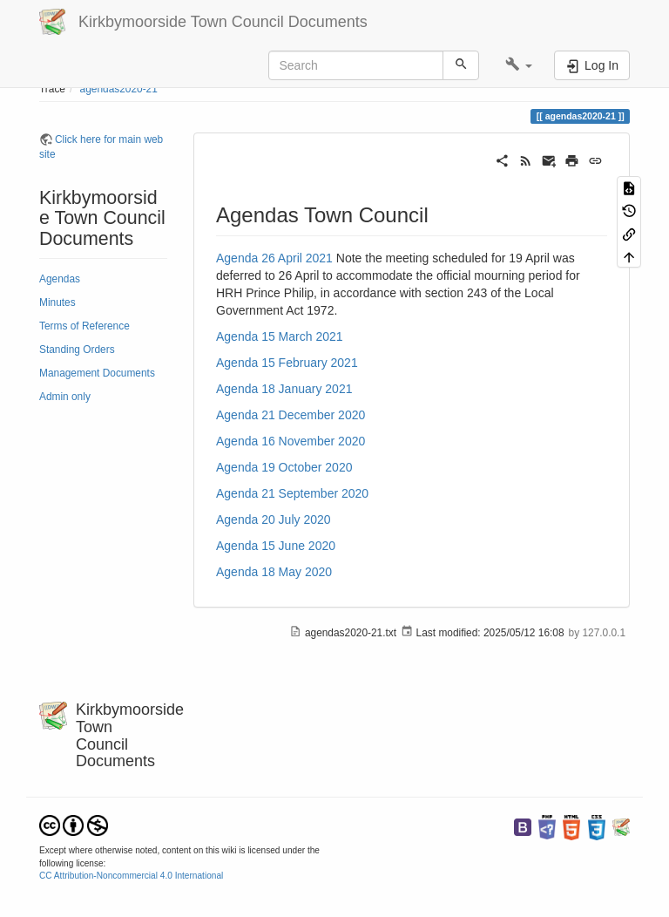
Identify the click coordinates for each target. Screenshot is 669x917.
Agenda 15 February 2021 (287, 363)
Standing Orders (77, 349)
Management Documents (97, 373)
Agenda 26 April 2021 (274, 258)
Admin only (65, 397)
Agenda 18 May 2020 (274, 572)
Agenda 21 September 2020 (292, 493)
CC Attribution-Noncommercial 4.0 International (131, 875)
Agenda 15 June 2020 (275, 546)
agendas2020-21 (119, 89)
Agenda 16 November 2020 (290, 441)
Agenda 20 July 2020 (273, 519)
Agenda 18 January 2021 (284, 389)
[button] (518, 65)
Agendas (59, 279)
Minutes (57, 302)
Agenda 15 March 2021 (279, 336)
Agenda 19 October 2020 (284, 467)
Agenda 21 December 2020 (290, 415)
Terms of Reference (84, 326)
